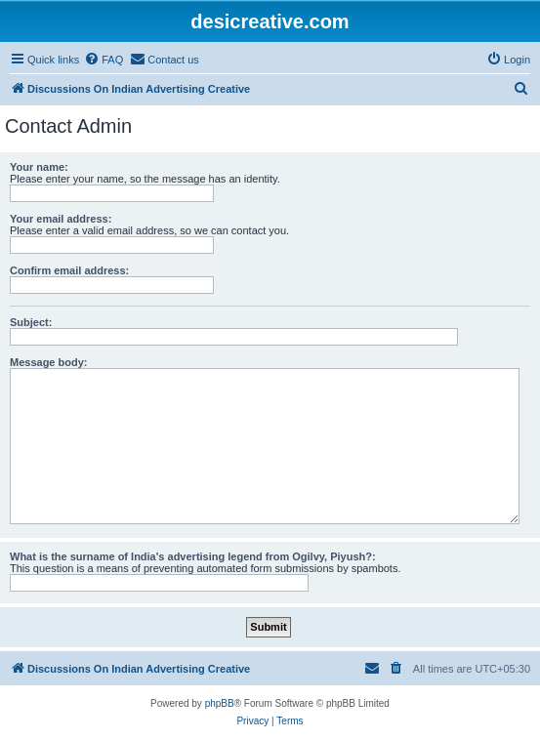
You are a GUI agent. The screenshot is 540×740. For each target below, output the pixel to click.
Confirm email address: (69, 270)
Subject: (31, 322)
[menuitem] (103, 59)
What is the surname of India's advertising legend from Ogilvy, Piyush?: (193, 556)
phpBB (219, 703)
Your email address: (60, 219)
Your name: (39, 167)
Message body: (48, 362)
